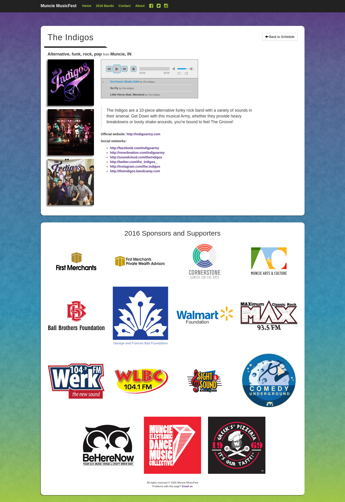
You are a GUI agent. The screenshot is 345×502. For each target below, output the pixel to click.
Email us (187, 486)
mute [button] (174, 69)
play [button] (116, 69)
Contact (124, 6)
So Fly (122, 88)
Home (86, 6)
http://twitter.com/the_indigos (132, 162)
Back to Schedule (280, 37)
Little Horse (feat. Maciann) (135, 94)
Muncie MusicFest (59, 5)
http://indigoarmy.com (143, 134)
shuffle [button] (186, 73)
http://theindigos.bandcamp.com (135, 171)
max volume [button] (192, 69)
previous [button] (109, 69)
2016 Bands (105, 6)
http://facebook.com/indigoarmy (134, 148)
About (139, 6)
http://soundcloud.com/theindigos (136, 157)
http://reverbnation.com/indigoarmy (137, 152)
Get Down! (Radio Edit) (132, 81)
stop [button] (133, 69)
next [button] (124, 69)
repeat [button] (179, 73)
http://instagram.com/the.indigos (135, 166)
